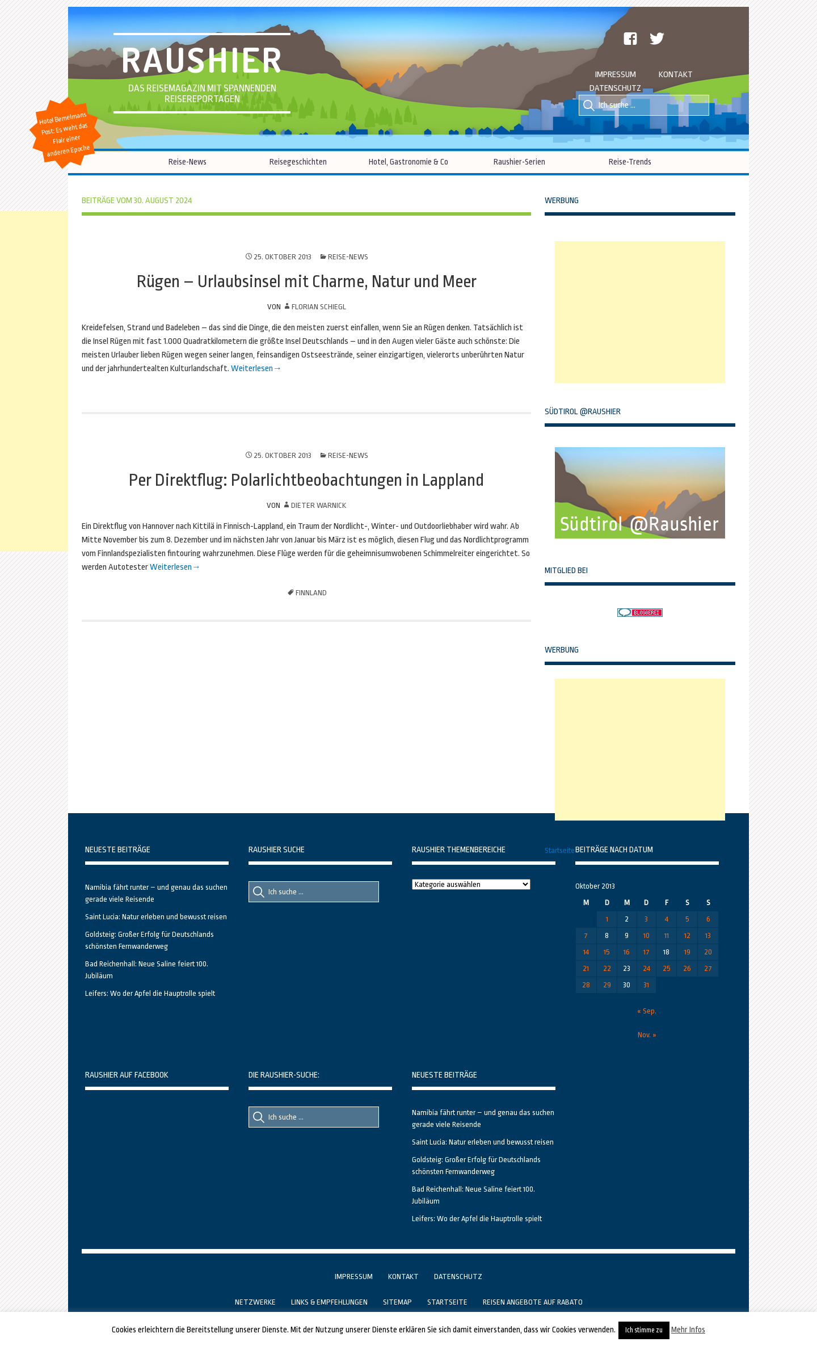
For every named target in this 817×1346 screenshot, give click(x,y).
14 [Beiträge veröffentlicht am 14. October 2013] (586, 952)
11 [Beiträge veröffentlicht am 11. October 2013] (666, 935)
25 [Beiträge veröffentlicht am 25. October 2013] (667, 968)
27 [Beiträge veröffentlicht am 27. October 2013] (708, 968)
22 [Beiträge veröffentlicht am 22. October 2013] (607, 968)
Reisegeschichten (298, 161)
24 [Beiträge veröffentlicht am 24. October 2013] (646, 968)
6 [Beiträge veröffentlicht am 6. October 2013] (708, 919)
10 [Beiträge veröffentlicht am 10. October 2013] (646, 935)
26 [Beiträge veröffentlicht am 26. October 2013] (687, 968)
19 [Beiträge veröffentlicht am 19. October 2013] (687, 952)
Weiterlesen (252, 368)
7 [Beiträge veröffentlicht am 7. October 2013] (586, 935)
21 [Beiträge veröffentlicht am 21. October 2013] (586, 968)
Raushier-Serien (519, 161)
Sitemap (397, 1302)
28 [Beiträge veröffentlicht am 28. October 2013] (586, 985)
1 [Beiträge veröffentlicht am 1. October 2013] (607, 919)
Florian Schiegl (319, 306)
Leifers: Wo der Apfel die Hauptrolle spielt (150, 993)
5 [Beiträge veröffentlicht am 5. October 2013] (687, 919)
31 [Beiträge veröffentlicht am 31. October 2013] (646, 985)
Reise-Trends (630, 161)
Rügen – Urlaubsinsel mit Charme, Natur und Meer (307, 281)
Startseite (560, 850)
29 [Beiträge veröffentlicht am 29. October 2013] (607, 985)
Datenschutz (615, 88)
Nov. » (647, 1034)
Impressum (615, 74)
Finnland (311, 592)
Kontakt (676, 74)
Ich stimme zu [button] (644, 1330)
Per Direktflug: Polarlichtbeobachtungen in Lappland (306, 480)
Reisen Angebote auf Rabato (533, 1302)
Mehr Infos (688, 1329)
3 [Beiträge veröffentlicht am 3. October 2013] (646, 919)
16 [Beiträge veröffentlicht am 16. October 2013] (627, 952)
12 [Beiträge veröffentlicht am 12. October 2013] (687, 935)
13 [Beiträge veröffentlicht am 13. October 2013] (708, 935)
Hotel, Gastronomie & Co (408, 161)
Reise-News (188, 161)
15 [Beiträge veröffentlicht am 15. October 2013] (607, 952)
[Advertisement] (640, 312)
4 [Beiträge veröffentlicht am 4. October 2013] (666, 919)
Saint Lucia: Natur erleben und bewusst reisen (156, 916)
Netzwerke (255, 1302)
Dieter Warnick (318, 505)
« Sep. (646, 1011)
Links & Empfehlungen (329, 1302)
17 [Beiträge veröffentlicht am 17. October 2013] (646, 952)
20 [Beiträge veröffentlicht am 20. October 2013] (708, 952)
